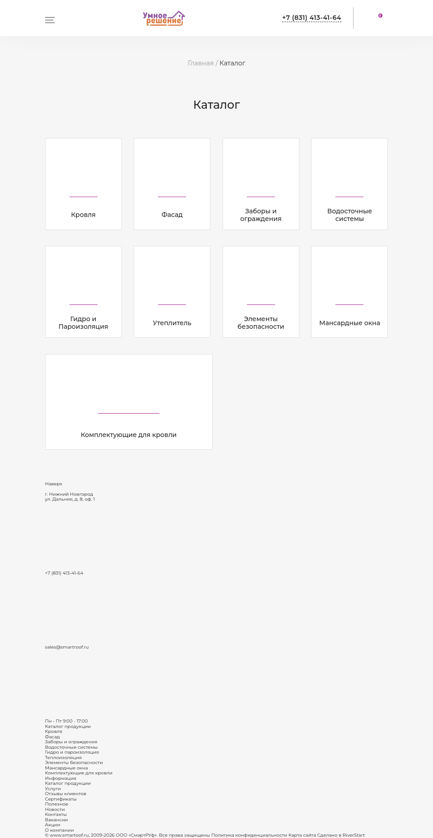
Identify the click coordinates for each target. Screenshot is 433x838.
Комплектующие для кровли (79, 773)
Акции (53, 825)
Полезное (57, 804)
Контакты (56, 814)
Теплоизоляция (63, 757)
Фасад (52, 737)
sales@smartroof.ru (67, 647)
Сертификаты (61, 799)
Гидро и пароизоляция (72, 752)
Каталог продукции (68, 726)
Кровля (54, 731)
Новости (55, 809)
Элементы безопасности (74, 762)
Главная (201, 63)
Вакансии (56, 820)
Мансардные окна (66, 768)
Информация (61, 778)
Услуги (53, 789)
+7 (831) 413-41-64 (311, 18)
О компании (59, 830)
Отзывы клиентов (66, 794)
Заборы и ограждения (71, 742)
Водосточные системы (71, 747)
